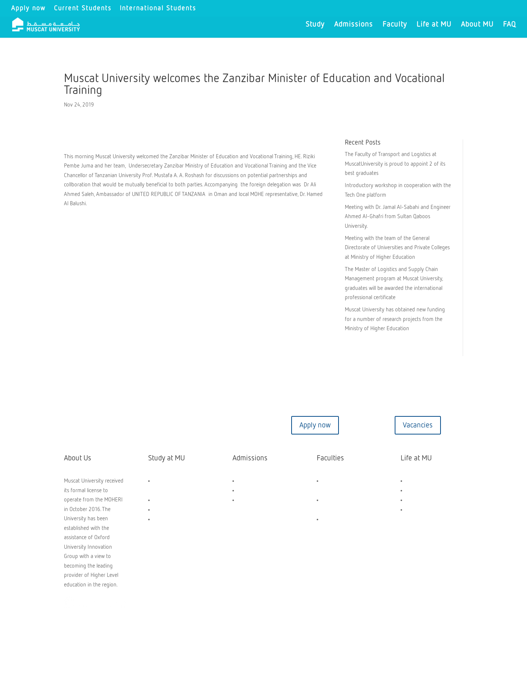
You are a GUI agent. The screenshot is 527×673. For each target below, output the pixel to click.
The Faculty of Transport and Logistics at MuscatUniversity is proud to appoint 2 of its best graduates (395, 164)
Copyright (81, 633)
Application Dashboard (263, 500)
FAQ (509, 25)
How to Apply (253, 490)
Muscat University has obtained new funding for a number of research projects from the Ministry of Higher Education (395, 319)
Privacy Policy (208, 633)
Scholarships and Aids (262, 481)
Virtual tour (212, 425)
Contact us (109, 425)
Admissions (353, 25)
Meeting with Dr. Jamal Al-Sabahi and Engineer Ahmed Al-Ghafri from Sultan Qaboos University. (397, 216)
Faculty (394, 25)
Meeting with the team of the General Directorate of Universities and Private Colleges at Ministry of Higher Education (397, 248)
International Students (158, 8)
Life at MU (433, 25)
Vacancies (418, 425)
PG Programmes (172, 510)
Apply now (28, 8)
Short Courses (170, 519)
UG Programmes (172, 500)
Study (315, 25)
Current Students (83, 8)
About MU (477, 25)
